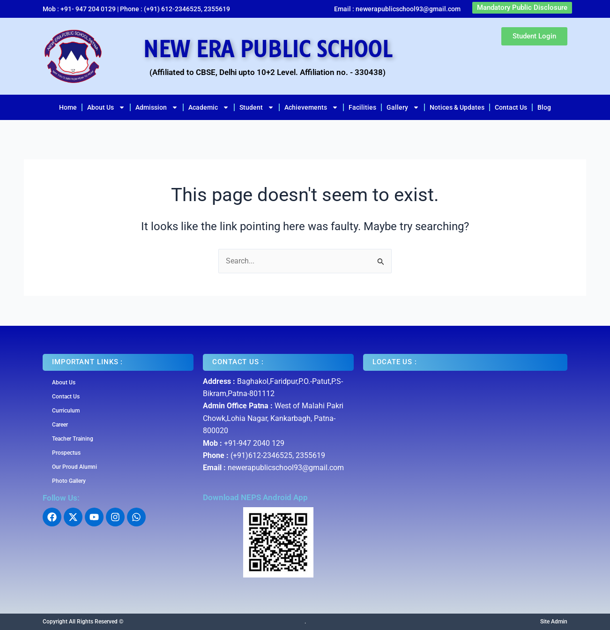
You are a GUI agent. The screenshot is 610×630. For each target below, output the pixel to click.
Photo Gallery (69, 481)
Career (60, 424)
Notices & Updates (457, 107)
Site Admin (553, 621)
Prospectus (66, 453)
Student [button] (256, 107)
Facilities (362, 107)
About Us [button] (106, 107)
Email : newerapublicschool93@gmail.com (397, 9)
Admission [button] (156, 107)
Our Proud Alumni (74, 467)
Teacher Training (72, 438)
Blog (544, 107)
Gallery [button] (403, 107)
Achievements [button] (311, 107)
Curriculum (66, 410)
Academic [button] (208, 107)
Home (68, 107)
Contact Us (511, 107)
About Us (63, 382)
